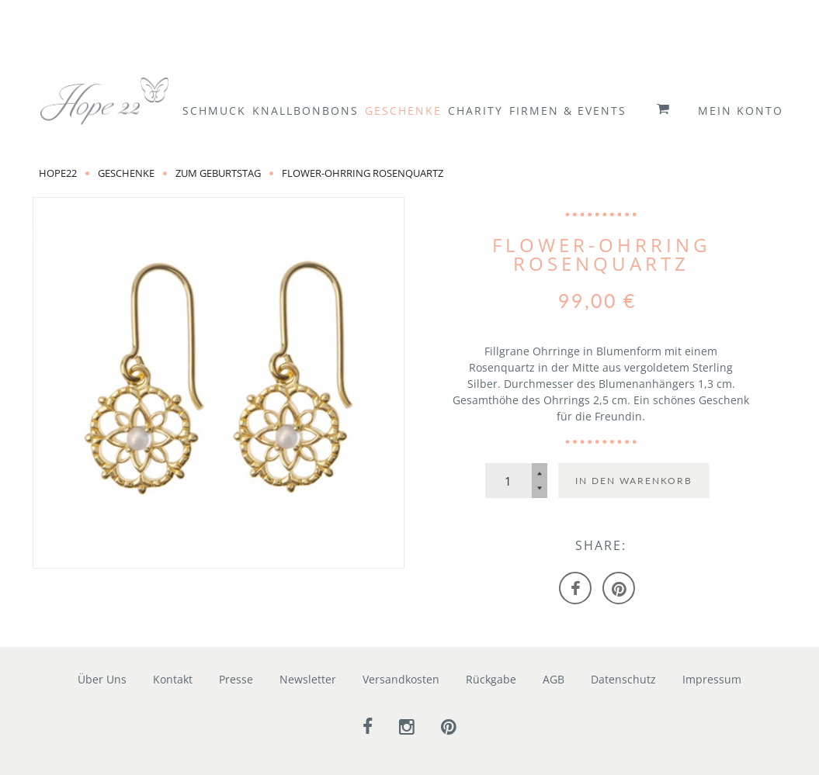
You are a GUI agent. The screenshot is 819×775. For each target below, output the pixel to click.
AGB (553, 679)
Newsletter (307, 679)
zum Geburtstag (218, 173)
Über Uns (102, 679)
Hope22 (58, 173)
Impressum (711, 679)
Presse (236, 679)
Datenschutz (623, 679)
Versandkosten (401, 679)
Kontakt (173, 679)
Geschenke (126, 173)
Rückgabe (491, 679)
